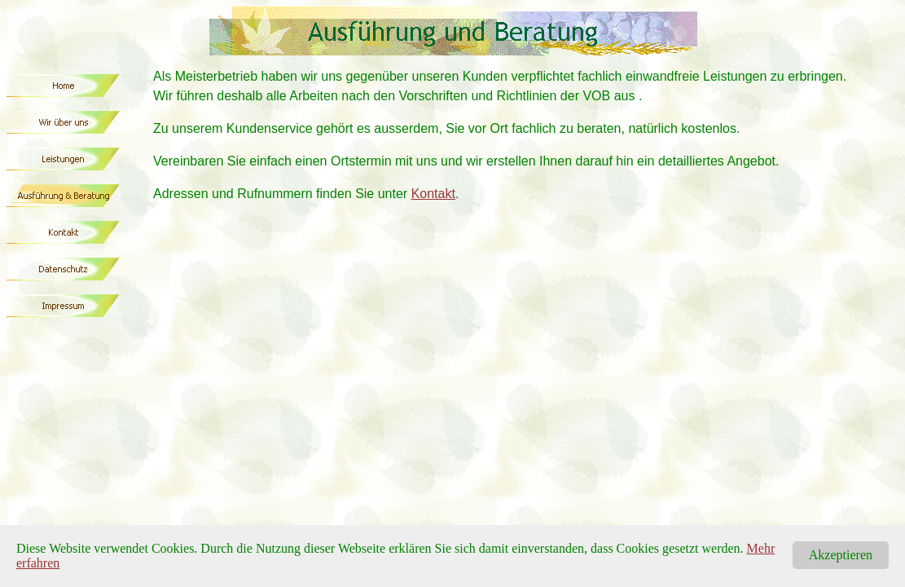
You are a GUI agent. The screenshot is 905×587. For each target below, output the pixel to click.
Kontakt (433, 194)
